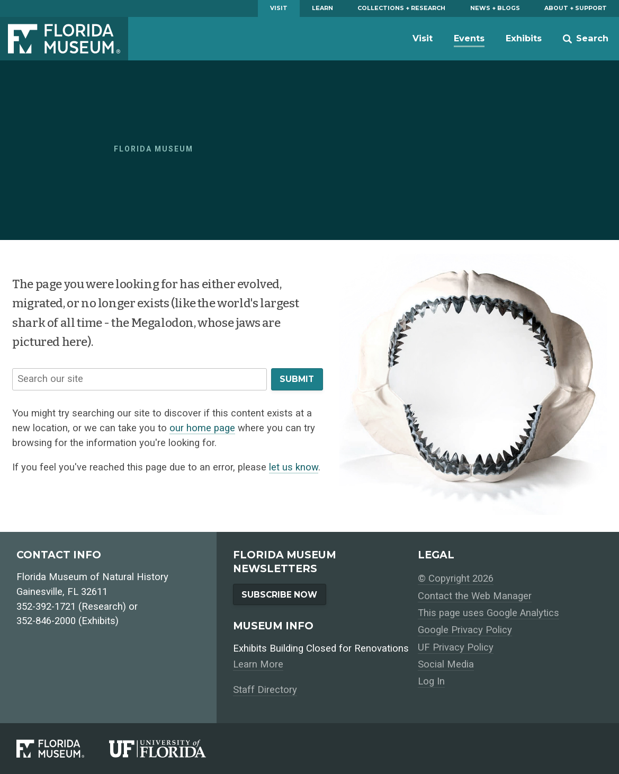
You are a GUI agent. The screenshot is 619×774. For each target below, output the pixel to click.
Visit (279, 8)
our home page (202, 428)
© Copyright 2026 (456, 578)
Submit (297, 379)
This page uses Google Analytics (488, 613)
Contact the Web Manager (475, 596)
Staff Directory (265, 690)
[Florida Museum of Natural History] (62, 749)
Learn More (258, 664)
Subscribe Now (279, 595)
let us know (293, 467)
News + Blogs (495, 8)
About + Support (575, 8)
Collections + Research (401, 8)
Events (469, 38)
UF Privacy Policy (456, 647)
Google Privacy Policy (465, 630)
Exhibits (524, 38)
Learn (322, 8)
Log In (431, 681)
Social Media (446, 664)
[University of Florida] (170, 749)
